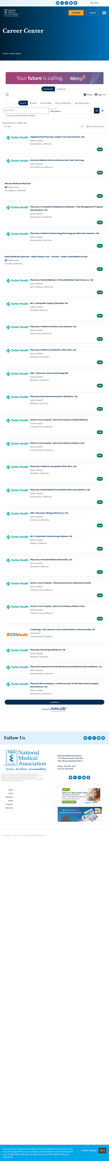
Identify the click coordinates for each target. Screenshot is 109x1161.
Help (88, 94)
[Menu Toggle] (104, 13)
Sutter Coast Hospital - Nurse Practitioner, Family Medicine (59, 419)
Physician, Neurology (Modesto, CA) (47, 649)
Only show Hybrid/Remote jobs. (21, 115)
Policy (11, 793)
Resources (9, 808)
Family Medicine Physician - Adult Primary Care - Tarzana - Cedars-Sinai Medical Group (46, 256)
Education (9, 797)
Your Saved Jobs (82, 103)
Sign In (100, 94)
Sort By (7, 126)
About (11, 790)
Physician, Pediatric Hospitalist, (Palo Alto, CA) (53, 349)
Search (23, 103)
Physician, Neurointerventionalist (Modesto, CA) (54, 396)
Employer (61, 89)
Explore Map (46, 103)
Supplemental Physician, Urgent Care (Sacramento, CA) (57, 136)
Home (5, 54)
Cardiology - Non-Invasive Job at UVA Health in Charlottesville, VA (62, 629)
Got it (102, 1150)
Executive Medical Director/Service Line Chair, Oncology (57, 160)
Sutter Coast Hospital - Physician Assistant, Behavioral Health (60, 582)
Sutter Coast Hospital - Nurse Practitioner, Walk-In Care (57, 443)
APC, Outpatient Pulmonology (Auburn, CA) (51, 536)
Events (10, 801)
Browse (33, 103)
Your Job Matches (63, 103)
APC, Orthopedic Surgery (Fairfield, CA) (49, 303)
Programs (9, 804)
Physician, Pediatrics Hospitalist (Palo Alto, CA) (53, 466)
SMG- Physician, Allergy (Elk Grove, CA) (49, 513)
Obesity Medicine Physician (18, 183)
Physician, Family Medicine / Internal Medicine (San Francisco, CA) (61, 279)
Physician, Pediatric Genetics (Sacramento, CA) (53, 326)
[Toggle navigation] (7, 94)
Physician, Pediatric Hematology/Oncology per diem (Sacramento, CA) (64, 233)
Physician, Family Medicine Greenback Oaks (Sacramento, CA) (60, 489)
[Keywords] (26, 111)
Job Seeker (48, 89)
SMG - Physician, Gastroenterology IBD (49, 373)
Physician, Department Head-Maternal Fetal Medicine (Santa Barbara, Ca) (66, 666)
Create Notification (95, 126)
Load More (54, 702)
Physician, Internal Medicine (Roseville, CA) (51, 559)
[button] (103, 111)
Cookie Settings (89, 1150)
